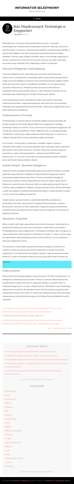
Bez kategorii (10, 391)
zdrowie (8, 462)
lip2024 (7, 29)
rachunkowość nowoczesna (14, 312)
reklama (8, 427)
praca (7, 423)
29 (7, 26)
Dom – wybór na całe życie (58, 328)
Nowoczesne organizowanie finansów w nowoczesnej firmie (31, 351)
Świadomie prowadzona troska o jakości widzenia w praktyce (31, 355)
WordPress (49, 480)
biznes (26, 34)
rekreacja (9, 434)
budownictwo (10, 399)
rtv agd (8, 438)
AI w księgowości (9, 308)
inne (6, 411)
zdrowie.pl (9, 466)
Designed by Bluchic (62, 480)
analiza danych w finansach (29, 308)
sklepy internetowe (13, 442)
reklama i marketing (13, 431)
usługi (7, 454)
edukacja (9, 407)
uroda (7, 450)
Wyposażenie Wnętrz (14, 458)
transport (9, 446)
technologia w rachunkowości (39, 312)
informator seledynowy (37, 8)
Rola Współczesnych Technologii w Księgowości (40, 28)
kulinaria (8, 415)
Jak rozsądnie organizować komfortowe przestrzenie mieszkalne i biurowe (36, 359)
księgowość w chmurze (52, 308)
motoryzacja (10, 419)
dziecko (8, 403)
